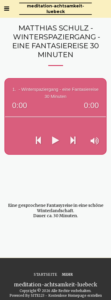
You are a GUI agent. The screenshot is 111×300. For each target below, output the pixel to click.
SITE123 (37, 295)
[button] (6, 8)
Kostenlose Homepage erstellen (75, 295)
